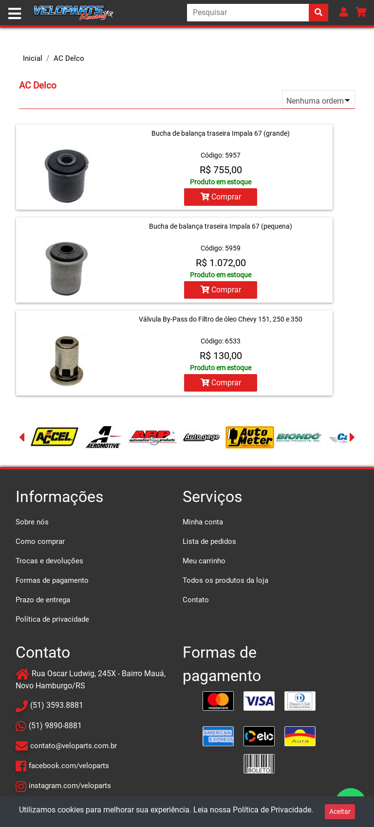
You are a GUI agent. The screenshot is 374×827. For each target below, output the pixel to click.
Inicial (32, 58)
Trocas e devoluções (49, 561)
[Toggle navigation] (14, 13)
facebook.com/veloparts (69, 765)
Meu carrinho (204, 561)
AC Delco (69, 58)
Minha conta (203, 522)
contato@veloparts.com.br (73, 745)
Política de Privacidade (272, 809)
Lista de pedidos (209, 541)
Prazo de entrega (43, 599)
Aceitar (340, 811)
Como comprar (40, 541)
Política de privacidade (52, 619)
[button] (344, 11)
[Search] (257, 12)
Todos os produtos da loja (225, 580)
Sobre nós (32, 522)
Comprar (221, 196)
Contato (196, 599)
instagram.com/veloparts (70, 785)
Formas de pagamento (52, 580)
